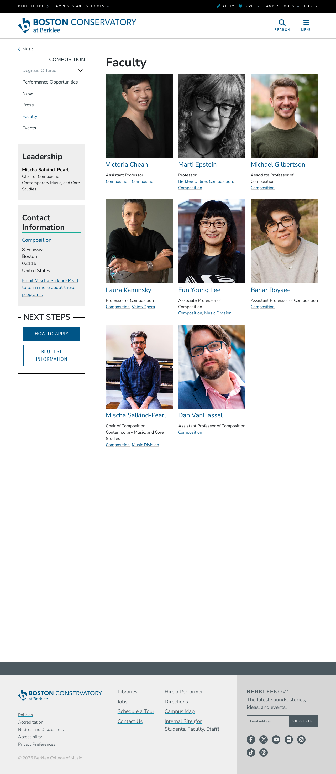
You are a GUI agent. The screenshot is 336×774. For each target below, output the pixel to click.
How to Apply (52, 334)
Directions (176, 701)
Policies (25, 715)
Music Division (218, 313)
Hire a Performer (184, 691)
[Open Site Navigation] (306, 25)
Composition (118, 181)
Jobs (122, 701)
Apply (225, 6)
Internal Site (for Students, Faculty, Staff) (192, 725)
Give (246, 6)
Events (29, 128)
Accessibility (30, 737)
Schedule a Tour (136, 711)
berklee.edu (31, 6)
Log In (311, 6)
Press (28, 105)
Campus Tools (280, 6)
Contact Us (130, 721)
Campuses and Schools (79, 6)
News (28, 93)
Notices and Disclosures (41, 730)
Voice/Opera (143, 307)
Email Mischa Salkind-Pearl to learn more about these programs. (50, 287)
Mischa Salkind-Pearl (45, 170)
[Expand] (80, 70)
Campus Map (180, 711)
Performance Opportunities (50, 82)
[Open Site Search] (282, 25)
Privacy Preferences (36, 744)
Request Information (51, 355)
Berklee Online (192, 181)
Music (27, 49)
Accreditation (30, 722)
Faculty (29, 116)
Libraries (127, 691)
